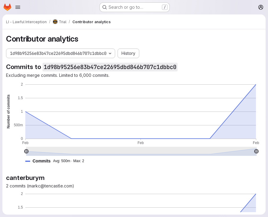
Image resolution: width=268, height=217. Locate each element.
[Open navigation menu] (18, 7)
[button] (57, 161)
